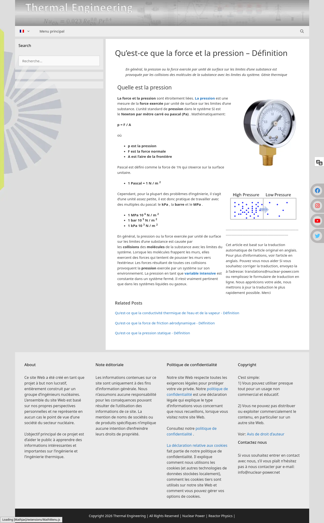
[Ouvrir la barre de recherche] (302, 31)
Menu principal (52, 31)
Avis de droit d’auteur (265, 434)
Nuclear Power (193, 516)
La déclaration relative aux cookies (197, 445)
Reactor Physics (220, 516)
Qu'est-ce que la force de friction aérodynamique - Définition (165, 323)
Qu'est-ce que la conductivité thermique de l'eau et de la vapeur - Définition (177, 312)
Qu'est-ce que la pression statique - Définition (152, 333)
